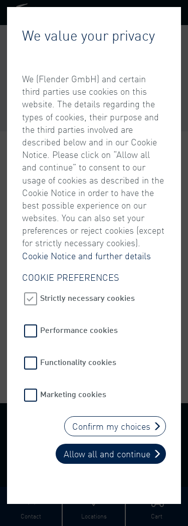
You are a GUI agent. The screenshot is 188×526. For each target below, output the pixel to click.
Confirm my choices (111, 426)
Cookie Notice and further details (86, 255)
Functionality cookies (78, 362)
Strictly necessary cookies (87, 297)
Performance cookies (79, 329)
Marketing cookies (73, 394)
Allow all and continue (107, 453)
